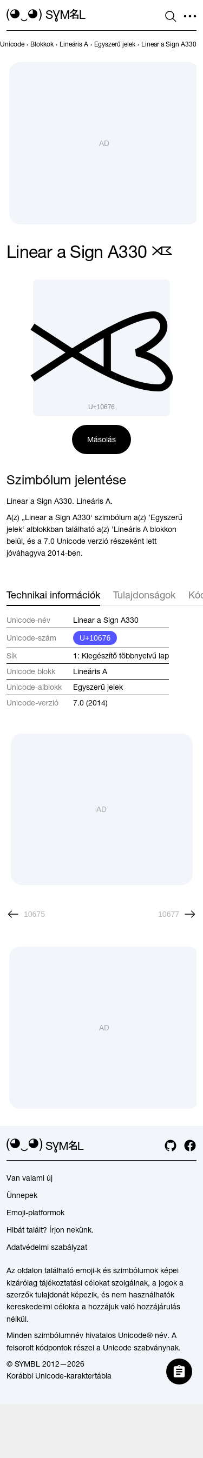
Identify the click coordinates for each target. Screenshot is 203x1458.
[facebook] (190, 1145)
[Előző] (25, 914)
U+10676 (95, 638)
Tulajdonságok (144, 595)
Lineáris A (90, 671)
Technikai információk (53, 595)
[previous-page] (12, 44)
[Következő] (177, 914)
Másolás (101, 439)
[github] (170, 1145)
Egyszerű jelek (98, 687)
